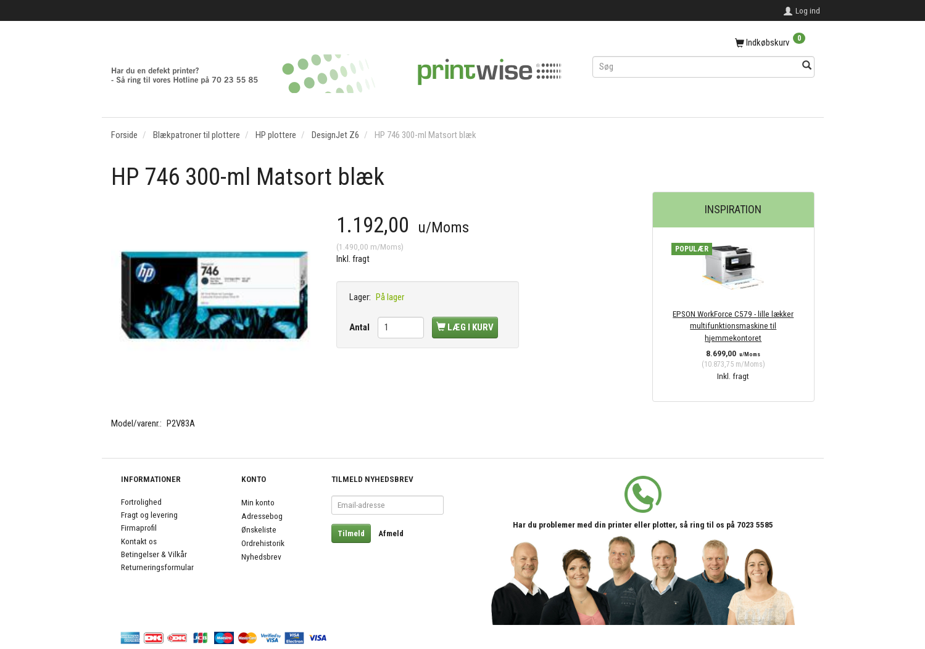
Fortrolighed (141, 502)
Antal (360, 327)
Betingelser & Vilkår (154, 554)
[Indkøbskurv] (703, 43)
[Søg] (806, 66)
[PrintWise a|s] (336, 69)
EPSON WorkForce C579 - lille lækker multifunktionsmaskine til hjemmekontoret (733, 326)
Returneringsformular (157, 567)
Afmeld (391, 533)
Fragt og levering (149, 515)
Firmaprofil (139, 528)
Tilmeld (351, 533)
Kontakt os (139, 541)
